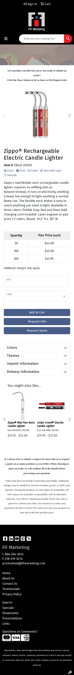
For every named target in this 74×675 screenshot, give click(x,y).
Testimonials (11, 589)
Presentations (12, 618)
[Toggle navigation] (6, 38)
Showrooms (10, 613)
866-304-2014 (14, 554)
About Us (8, 578)
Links (6, 623)
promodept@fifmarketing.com (23, 563)
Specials (8, 608)
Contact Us (9, 583)
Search (7, 602)
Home (6, 573)
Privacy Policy (11, 594)
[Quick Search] (41, 38)
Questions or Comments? (19, 631)
